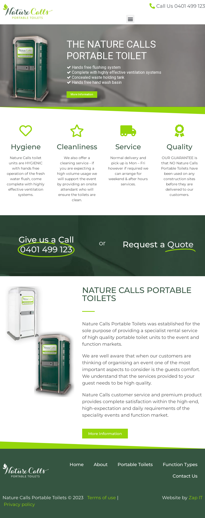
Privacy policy (19, 504)
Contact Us (185, 476)
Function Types (180, 464)
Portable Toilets (135, 464)
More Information (82, 94)
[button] (130, 19)
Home (77, 464)
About (101, 464)
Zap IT (195, 497)
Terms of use (102, 497)
